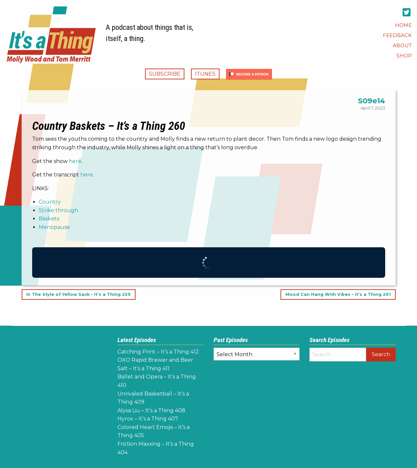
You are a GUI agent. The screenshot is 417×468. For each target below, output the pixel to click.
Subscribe (164, 74)
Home (403, 25)
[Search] (337, 354)
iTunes (205, 74)
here (75, 161)
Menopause (54, 227)
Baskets (49, 218)
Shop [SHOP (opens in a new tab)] (404, 55)
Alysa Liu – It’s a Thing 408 (151, 410)
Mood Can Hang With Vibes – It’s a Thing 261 (338, 294)
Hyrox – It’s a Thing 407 (147, 419)
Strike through (58, 210)
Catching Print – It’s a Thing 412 (158, 352)
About (402, 45)
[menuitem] (403, 25)
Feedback (397, 35)
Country (50, 202)
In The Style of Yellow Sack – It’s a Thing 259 (78, 294)
